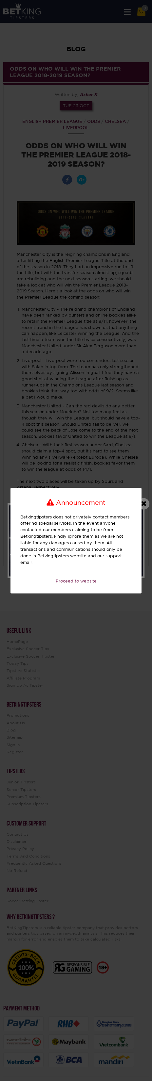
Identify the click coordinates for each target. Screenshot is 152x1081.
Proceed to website (76, 581)
